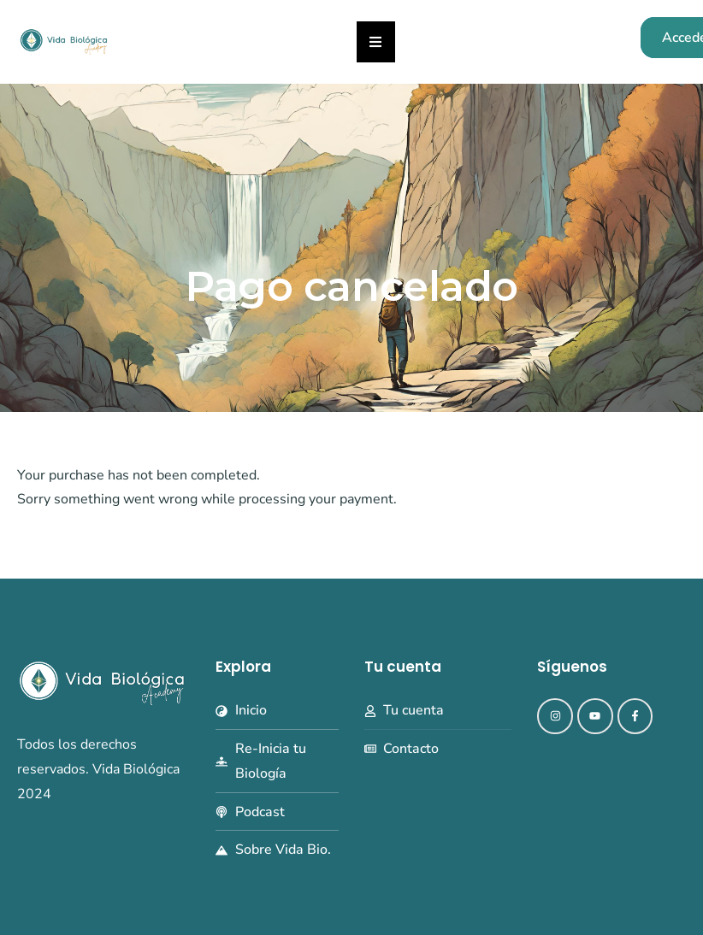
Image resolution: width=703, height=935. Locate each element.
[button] (376, 41)
